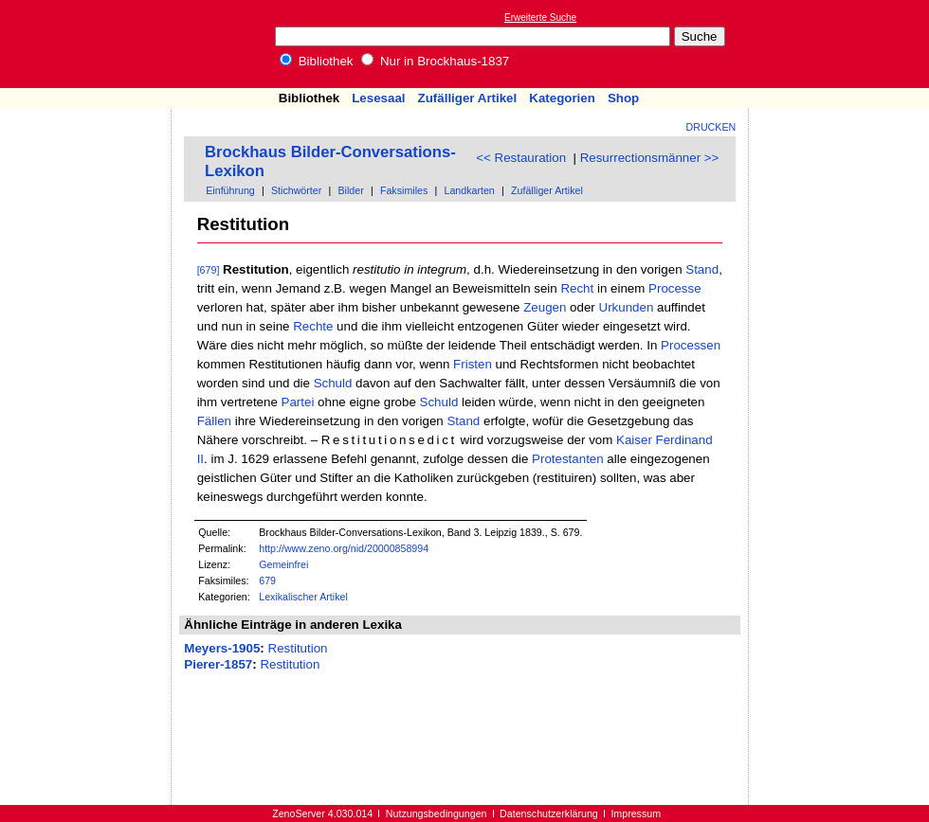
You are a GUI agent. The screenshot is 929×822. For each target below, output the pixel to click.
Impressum (635, 813)
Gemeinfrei (283, 564)
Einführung (230, 190)
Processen (690, 345)
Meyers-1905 (222, 648)
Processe (674, 288)
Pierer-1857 (218, 664)
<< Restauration (521, 158)
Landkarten (469, 190)
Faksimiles (404, 190)
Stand (702, 269)
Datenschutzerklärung (549, 813)
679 (267, 580)
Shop (623, 98)
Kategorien (562, 98)
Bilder (350, 190)
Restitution (298, 648)
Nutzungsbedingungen (436, 813)
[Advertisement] (841, 43)
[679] (208, 270)
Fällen (214, 421)
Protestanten (568, 459)
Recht (576, 288)
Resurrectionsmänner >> (650, 158)
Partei (298, 402)
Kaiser (634, 440)
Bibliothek (317, 61)
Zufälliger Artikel (468, 98)
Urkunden (626, 307)
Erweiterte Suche (540, 17)
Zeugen (544, 307)
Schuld (333, 383)
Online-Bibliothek (90, 44)
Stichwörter (296, 190)
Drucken (711, 127)
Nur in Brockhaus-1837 (435, 61)
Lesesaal (378, 98)
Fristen (472, 364)
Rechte (313, 326)
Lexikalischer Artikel (303, 596)
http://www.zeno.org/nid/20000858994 (343, 548)
